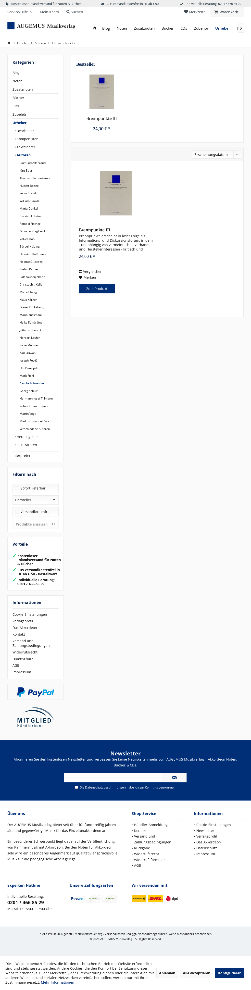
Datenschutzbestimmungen (105, 787)
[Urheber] (222, 28)
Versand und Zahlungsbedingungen (31, 643)
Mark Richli (27, 376)
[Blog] (106, 28)
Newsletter (205, 830)
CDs (16, 106)
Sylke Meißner (29, 345)
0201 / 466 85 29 (25, 902)
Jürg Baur (25, 170)
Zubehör (19, 114)
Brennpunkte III (101, 118)
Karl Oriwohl (27, 353)
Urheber (19, 122)
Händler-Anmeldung (151, 824)
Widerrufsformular (149, 859)
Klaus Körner (28, 300)
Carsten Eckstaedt (31, 216)
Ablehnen (167, 973)
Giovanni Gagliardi (32, 231)
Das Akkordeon (25, 627)
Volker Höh (27, 239)
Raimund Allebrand (32, 163)
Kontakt (19, 634)
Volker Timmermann (33, 406)
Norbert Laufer (29, 338)
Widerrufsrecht (25, 652)
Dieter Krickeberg (31, 307)
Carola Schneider (31, 383)
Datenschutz (23, 658)
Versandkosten (115, 934)
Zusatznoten (23, 89)
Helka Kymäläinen (31, 322)
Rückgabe (142, 848)
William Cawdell (30, 201)
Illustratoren (26, 444)
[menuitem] (227, 12)
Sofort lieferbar (33, 488)
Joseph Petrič (28, 360)
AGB (16, 665)
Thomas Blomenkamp (34, 178)
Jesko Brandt (28, 193)
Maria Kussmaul (30, 315)
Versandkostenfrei (35, 511)
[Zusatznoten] (144, 28)
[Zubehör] (201, 28)
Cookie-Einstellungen (30, 614)
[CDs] (183, 28)
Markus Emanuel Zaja (34, 421)
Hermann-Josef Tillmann (36, 398)
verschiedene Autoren (34, 429)
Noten (18, 81)
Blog (16, 72)
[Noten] (121, 28)
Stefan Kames (28, 269)
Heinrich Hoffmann (32, 254)
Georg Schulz (28, 391)
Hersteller (23, 500)
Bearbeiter (25, 130)
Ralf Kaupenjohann (32, 277)
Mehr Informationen (57, 982)
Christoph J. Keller (31, 284)
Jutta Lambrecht (30, 330)
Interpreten (22, 455)
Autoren (23, 155)
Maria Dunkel (28, 208)
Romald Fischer (29, 224)
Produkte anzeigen (35, 524)
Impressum (22, 672)
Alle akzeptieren (196, 973)
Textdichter (25, 147)
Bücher (18, 97)
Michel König (28, 292)
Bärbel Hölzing (29, 246)
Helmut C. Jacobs (31, 262)
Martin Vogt (27, 414)
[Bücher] (167, 28)
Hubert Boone (29, 186)
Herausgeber (27, 436)
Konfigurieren (229, 973)
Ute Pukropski (28, 368)
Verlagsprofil (23, 621)
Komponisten (27, 139)
